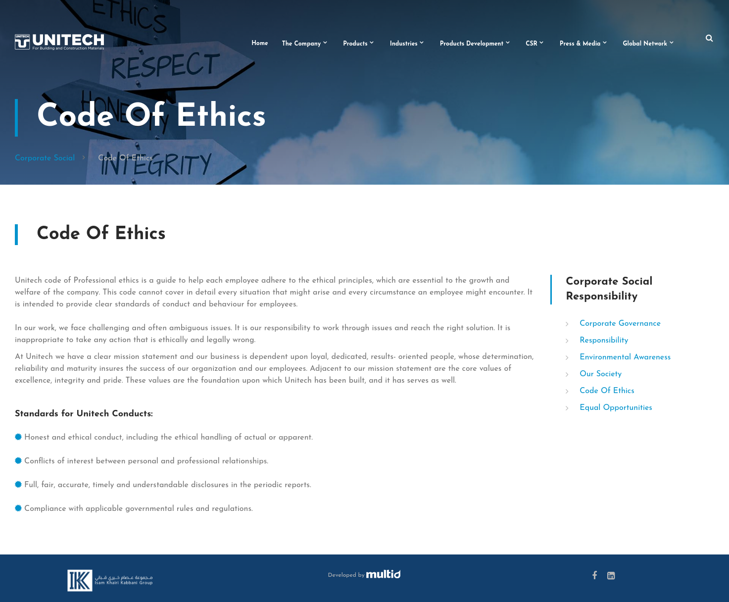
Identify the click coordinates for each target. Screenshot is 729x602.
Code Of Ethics (607, 391)
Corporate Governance (620, 324)
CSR (531, 44)
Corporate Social (45, 158)
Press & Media (580, 44)
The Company (301, 44)
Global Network (645, 44)
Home (259, 44)
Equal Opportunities (616, 408)
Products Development (472, 44)
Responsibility (604, 341)
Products (355, 44)
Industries (404, 44)
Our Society (601, 374)
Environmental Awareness (625, 357)
